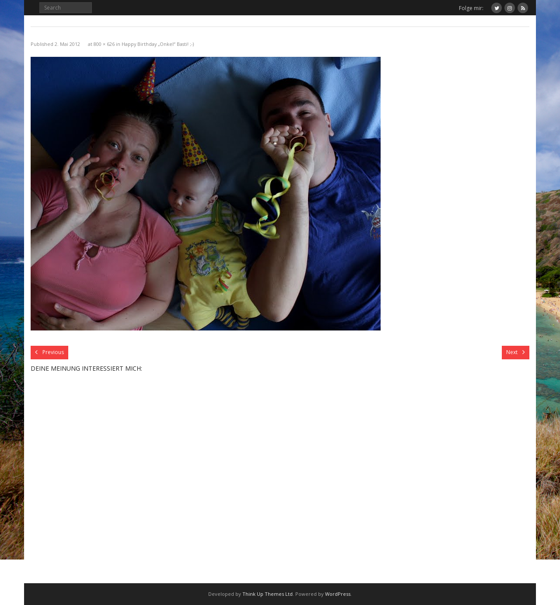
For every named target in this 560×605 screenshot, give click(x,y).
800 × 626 (104, 44)
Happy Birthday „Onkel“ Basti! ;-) (158, 44)
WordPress (337, 594)
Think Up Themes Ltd (267, 594)
